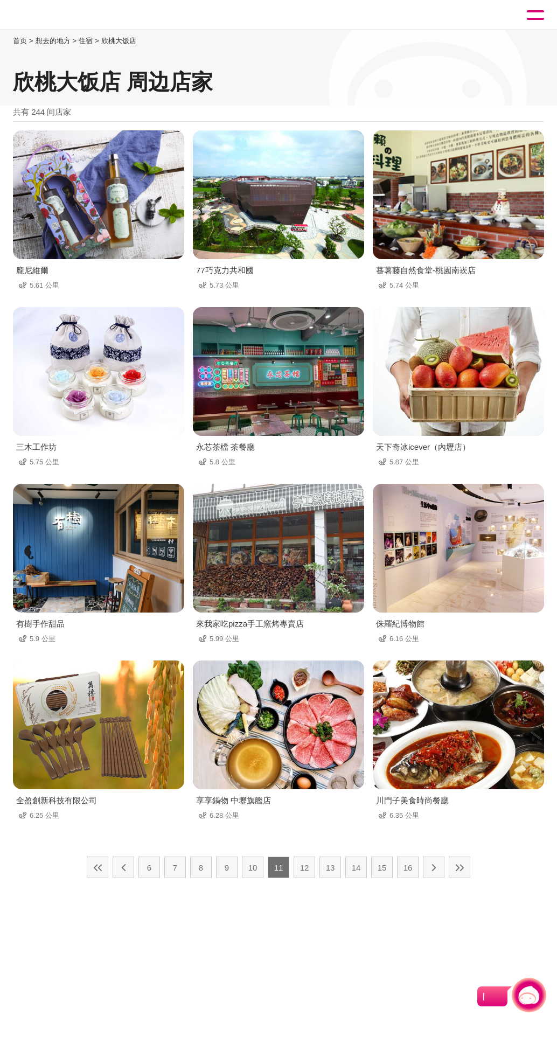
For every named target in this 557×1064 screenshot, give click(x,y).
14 (356, 867)
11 (278, 867)
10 (252, 867)
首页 (20, 41)
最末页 (459, 867)
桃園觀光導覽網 (53, 15)
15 (382, 867)
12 (304, 867)
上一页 (123, 867)
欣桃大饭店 (118, 41)
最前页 (97, 867)
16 (408, 867)
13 (330, 867)
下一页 (433, 867)
